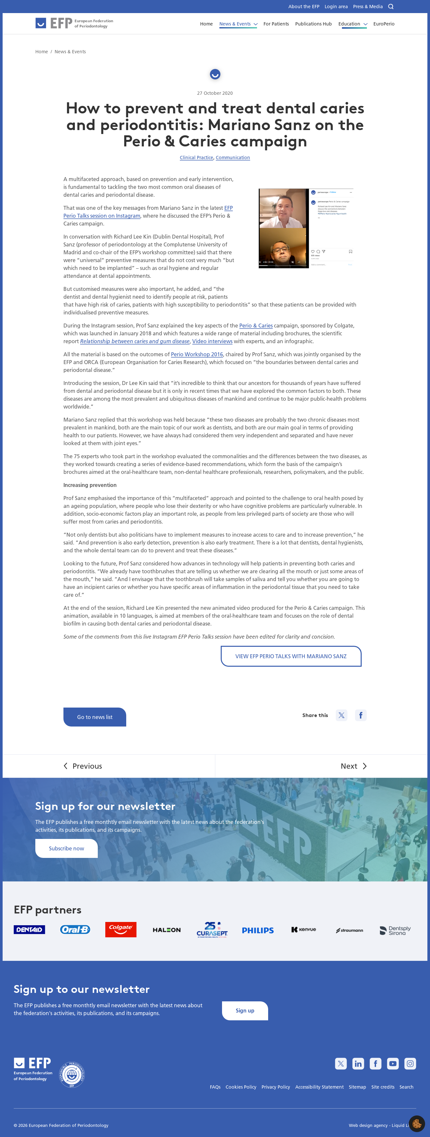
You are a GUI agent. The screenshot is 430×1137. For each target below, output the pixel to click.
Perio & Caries (256, 325)
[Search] (391, 7)
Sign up (245, 1010)
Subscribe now (66, 848)
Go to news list (94, 716)
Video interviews (212, 341)
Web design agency (369, 1125)
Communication (233, 157)
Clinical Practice (196, 157)
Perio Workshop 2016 (197, 354)
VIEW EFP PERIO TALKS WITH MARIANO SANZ (291, 656)
